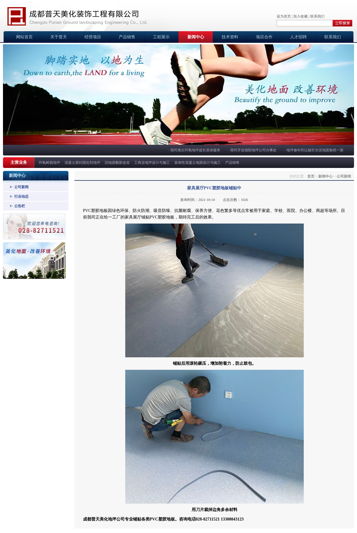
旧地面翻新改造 (117, 163)
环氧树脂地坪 (49, 163)
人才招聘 (298, 37)
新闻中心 (195, 37)
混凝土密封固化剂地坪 (82, 163)
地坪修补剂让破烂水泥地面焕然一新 (315, 150)
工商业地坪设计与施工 (152, 163)
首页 (310, 176)
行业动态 (21, 196)
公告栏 (19, 206)
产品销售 (127, 37)
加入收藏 (300, 16)
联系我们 (317, 16)
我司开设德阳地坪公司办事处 (254, 150)
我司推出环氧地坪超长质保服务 (196, 150)
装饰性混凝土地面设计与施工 (197, 163)
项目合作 (264, 37)
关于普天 (58, 37)
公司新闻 (21, 187)
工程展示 (161, 37)
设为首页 (284, 16)
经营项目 (92, 37)
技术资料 (230, 37)
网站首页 (24, 37)
